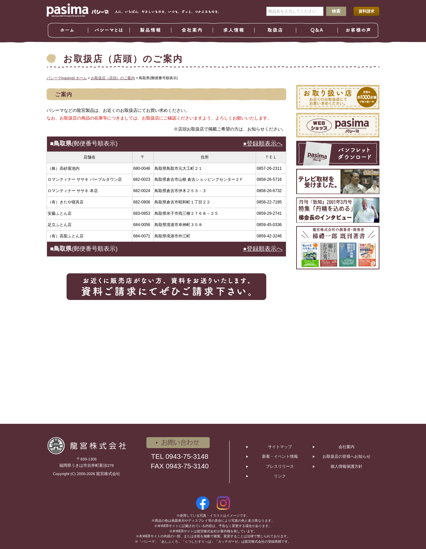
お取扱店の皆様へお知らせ (346, 456)
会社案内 (192, 30)
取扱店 (275, 30)
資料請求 (366, 11)
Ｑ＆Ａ (317, 30)
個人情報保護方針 (346, 466)
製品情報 (150, 30)
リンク (280, 476)
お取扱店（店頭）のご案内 (113, 78)
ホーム (67, 30)
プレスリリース (280, 466)
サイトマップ (280, 447)
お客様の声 (358, 30)
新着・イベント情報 (280, 456)
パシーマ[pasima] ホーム (67, 78)
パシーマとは (109, 30)
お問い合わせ (178, 442)
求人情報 (234, 30)
